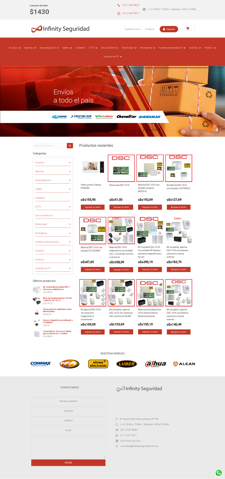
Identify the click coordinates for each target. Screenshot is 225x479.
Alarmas (29, 48)
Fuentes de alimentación (170, 48)
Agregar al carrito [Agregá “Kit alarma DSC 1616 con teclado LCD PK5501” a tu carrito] (178, 207)
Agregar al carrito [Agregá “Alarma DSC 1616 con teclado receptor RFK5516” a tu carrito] (150, 207)
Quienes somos (133, 29)
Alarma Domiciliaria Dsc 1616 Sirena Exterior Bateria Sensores (149, 313)
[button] (169, 29)
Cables (65, 48)
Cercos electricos (109, 48)
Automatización (47, 48)
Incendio (193, 48)
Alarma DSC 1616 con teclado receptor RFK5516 (149, 188)
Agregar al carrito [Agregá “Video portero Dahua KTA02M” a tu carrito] (93, 207)
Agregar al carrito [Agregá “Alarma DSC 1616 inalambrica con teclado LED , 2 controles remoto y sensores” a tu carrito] (121, 270)
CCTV (91, 48)
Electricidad (127, 48)
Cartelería (80, 48)
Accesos (13, 48)
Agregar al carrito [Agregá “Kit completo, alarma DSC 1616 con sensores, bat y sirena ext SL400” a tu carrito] (121, 332)
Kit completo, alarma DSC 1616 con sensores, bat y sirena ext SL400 (121, 313)
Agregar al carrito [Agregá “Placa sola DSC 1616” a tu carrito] (121, 207)
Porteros (208, 48)
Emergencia (146, 48)
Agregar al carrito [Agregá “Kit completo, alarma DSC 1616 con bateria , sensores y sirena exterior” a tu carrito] (178, 270)
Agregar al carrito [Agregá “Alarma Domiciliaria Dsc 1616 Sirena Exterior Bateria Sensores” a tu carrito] (150, 332)
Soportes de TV (111, 56)
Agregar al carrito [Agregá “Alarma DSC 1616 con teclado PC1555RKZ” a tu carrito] (93, 270)
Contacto (149, 29)
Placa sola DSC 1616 (119, 185)
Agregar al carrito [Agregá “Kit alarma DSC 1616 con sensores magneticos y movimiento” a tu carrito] (93, 332)
